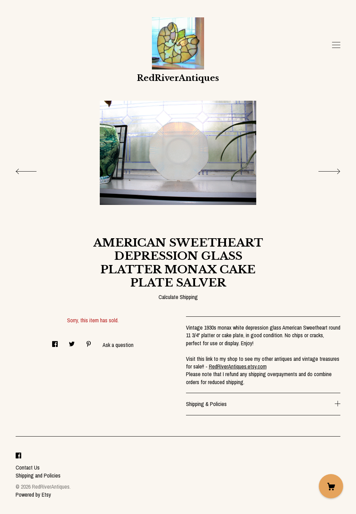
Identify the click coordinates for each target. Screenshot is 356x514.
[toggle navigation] (336, 45)
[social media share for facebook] (55, 342)
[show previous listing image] (33, 169)
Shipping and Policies (38, 475)
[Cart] (331, 486)
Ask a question (118, 345)
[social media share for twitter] (72, 342)
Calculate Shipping (178, 297)
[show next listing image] (323, 169)
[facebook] (18, 456)
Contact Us (28, 467)
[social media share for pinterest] (88, 342)
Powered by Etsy (33, 494)
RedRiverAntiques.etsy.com (238, 366)
